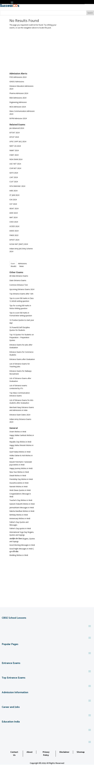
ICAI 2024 (13, 199)
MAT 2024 (13, 217)
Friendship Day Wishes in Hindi (21, 479)
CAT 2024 (13, 204)
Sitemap (81, 752)
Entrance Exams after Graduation (22, 359)
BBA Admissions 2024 (17, 98)
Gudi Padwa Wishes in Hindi (19, 452)
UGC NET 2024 (15, 164)
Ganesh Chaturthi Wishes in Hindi (22, 504)
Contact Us (14, 754)
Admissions (22, 263)
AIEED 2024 (14, 231)
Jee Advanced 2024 (16, 128)
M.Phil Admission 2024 (18, 118)
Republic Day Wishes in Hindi (20, 442)
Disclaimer (64, 752)
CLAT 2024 (13, 182)
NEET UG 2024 (15, 146)
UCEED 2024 (14, 226)
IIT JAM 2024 (14, 195)
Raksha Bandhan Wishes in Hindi (21, 511)
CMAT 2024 (13, 155)
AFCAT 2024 (14, 137)
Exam (13, 263)
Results (13, 266)
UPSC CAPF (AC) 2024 (17, 141)
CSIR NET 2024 (15, 168)
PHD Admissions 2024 (17, 77)
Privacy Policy (46, 754)
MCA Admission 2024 (17, 107)
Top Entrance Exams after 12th (21, 294)
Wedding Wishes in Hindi (18, 555)
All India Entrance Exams (18, 276)
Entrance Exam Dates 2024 (19, 415)
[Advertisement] (22, 54)
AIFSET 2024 (14, 240)
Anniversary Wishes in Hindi (19, 518)
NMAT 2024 (14, 150)
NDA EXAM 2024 (15, 159)
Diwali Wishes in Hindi (17, 475)
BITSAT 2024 (14, 132)
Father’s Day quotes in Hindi (20, 528)
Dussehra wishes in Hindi (18, 483)
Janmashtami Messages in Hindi (21, 507)
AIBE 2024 (13, 190)
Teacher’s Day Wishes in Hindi (20, 500)
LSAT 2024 (13, 177)
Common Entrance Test (18, 285)
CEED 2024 (13, 222)
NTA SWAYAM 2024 (17, 186)
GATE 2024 (13, 173)
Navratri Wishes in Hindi (18, 486)
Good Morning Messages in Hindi (22, 545)
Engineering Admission (18, 102)
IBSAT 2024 (14, 208)
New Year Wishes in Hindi (19, 472)
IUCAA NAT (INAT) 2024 (18, 244)
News (21, 266)
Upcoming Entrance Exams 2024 (21, 289)
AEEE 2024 (13, 213)
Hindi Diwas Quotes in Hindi (20, 490)
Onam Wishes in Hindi (17, 431)
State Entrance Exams (17, 280)
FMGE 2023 (13, 235)
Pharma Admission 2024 (18, 93)
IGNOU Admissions (16, 81)
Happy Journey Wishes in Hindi (20, 468)
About (30, 752)
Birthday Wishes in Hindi (18, 515)
